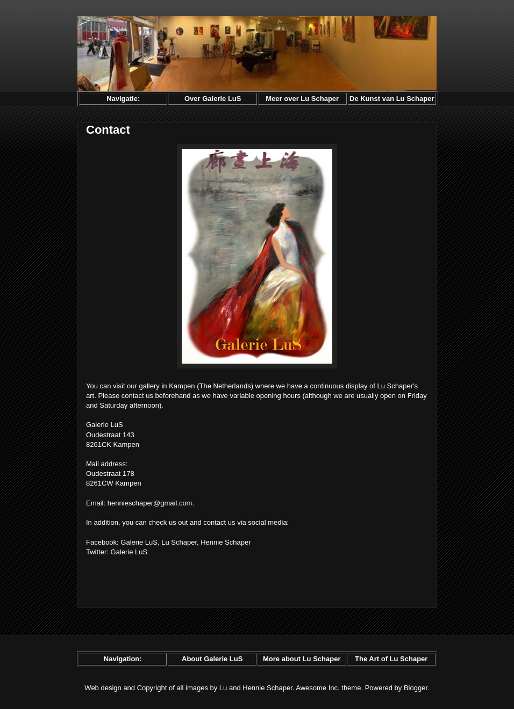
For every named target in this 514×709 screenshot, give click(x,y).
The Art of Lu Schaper (391, 659)
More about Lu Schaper (301, 659)
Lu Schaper (179, 542)
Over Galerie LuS (212, 99)
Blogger (415, 688)
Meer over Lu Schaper (302, 99)
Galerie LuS (139, 542)
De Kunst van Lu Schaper (391, 99)
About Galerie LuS (212, 659)
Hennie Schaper (226, 542)
